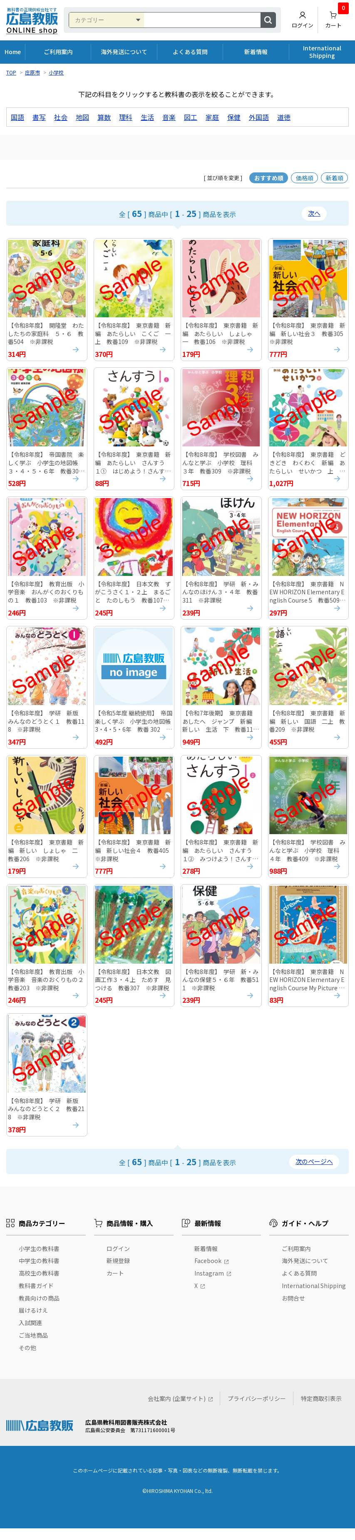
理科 (125, 117)
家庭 (212, 117)
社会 (60, 117)
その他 (27, 1359)
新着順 (334, 178)
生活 (147, 117)
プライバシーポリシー (257, 1410)
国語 (17, 117)
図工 (190, 117)
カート (337, 18)
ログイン (302, 20)
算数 (104, 117)
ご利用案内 (58, 51)
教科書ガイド (36, 1297)
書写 (39, 117)
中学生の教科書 (39, 1272)
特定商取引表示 (321, 1410)
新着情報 (256, 51)
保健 (234, 117)
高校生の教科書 (39, 1285)
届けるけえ (33, 1322)
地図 (82, 117)
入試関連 (30, 1334)
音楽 (169, 117)
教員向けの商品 (39, 1310)
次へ (314, 213)
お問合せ (293, 1310)
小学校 (56, 72)
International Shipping (322, 52)
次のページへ (314, 1173)
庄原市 (32, 72)
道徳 (283, 117)
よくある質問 (190, 51)
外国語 (259, 117)
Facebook (207, 1272)
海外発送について (124, 51)
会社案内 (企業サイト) (177, 1410)
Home (13, 51)
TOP (11, 72)
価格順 (304, 178)
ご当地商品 (33, 1347)
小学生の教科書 (39, 1260)
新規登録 (118, 1272)
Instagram (209, 1285)
